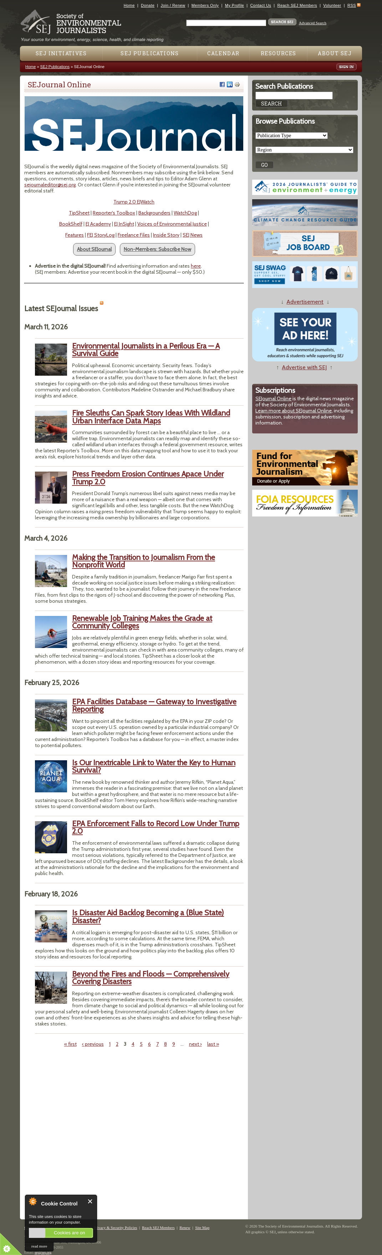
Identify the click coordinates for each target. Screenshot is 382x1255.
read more (39, 1246)
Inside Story (166, 235)
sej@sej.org (43, 1252)
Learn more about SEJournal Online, (294, 410)
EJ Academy (98, 224)
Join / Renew (173, 5)
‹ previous (93, 1044)
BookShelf (70, 224)
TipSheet (79, 213)
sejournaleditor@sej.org (50, 184)
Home (129, 5)
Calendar (223, 53)
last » (213, 1044)
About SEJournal (94, 249)
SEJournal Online (273, 398)
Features (74, 235)
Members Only (205, 5)
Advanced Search (312, 23)
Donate (147, 5)
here (196, 266)
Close (90, 1201)
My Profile (234, 5)
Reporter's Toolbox (114, 213)
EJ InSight (124, 224)
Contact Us (260, 5)
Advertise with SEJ (304, 367)
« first (70, 1044)
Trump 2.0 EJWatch (133, 202)
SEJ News (193, 235)
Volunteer (332, 5)
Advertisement (305, 301)
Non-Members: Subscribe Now (157, 249)
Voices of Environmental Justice (172, 224)
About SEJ (335, 53)
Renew (184, 1227)
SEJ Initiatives (61, 53)
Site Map (202, 1227)
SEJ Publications (150, 53)
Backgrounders (154, 213)
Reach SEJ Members (297, 5)
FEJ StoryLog (100, 235)
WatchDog (185, 213)
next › (195, 1044)
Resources (278, 53)
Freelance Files (134, 235)
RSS (351, 5)
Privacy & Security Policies (115, 1227)
